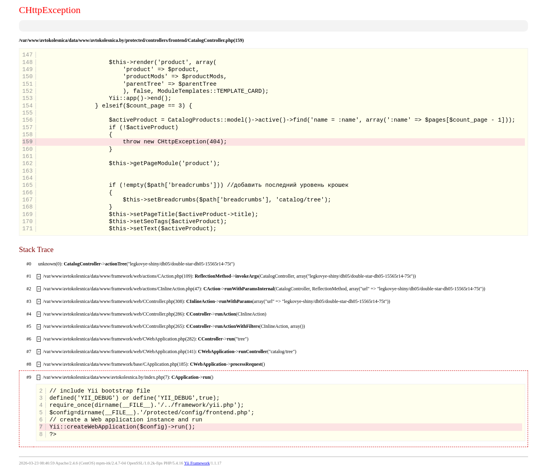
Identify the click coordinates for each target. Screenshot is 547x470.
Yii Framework (197, 463)
